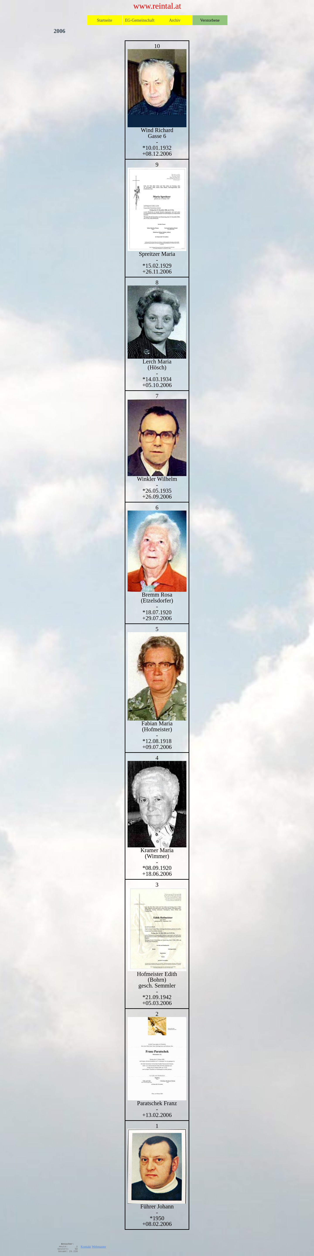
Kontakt (86, 1246)
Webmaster (99, 1246)
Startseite (104, 20)
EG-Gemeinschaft (139, 20)
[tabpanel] (157, 635)
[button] (157, 88)
